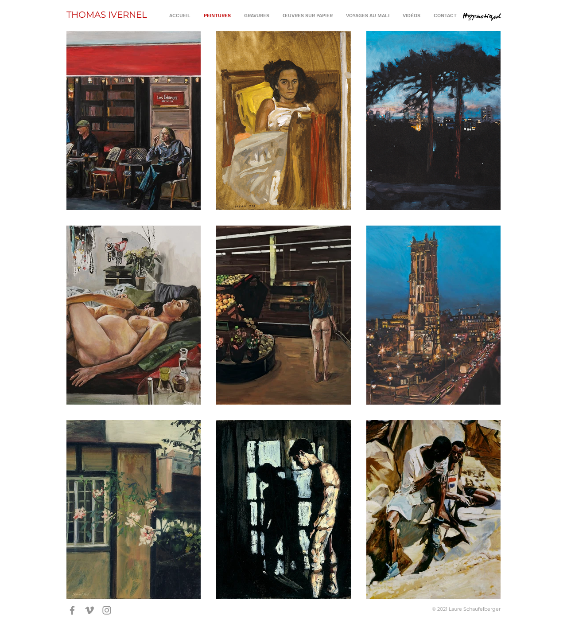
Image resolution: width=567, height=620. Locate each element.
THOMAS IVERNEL (106, 14)
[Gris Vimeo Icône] (89, 610)
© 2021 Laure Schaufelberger (466, 609)
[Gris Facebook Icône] (72, 610)
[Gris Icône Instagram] (107, 610)
